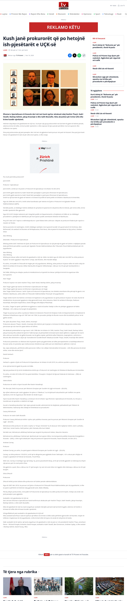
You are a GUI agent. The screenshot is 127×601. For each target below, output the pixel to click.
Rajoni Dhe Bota (37, 14)
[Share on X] (74, 55)
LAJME (5, 50)
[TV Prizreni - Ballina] (63, 5)
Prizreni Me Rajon (18, 14)
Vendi (50, 14)
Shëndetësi (73, 14)
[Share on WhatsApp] (79, 55)
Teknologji (108, 14)
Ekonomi (61, 14)
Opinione (86, 14)
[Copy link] (84, 55)
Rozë (118, 14)
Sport (97, 14)
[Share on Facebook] (70, 55)
